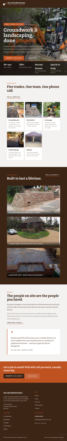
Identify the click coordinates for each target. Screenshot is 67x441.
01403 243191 (32, 58)
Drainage (6, 422)
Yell (58, 437)
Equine (5, 429)
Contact (37, 408)
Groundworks (7, 416)
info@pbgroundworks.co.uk (43, 419)
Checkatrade (54, 437)
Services (37, 402)
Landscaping (7, 426)
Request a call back (14, 58)
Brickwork (6, 419)
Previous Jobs (39, 405)
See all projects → (52, 175)
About (36, 399)
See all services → (14, 97)
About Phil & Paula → (15, 322)
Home (36, 395)
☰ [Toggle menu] (63, 4)
